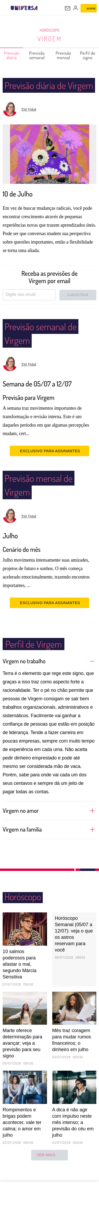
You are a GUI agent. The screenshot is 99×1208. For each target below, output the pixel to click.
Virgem (49, 38)
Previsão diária (11, 55)
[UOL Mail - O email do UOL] (67, 8)
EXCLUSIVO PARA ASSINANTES (49, 464)
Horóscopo (50, 30)
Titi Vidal (28, 123)
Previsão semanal (37, 55)
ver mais (49, 1169)
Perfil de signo (88, 55)
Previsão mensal (63, 55)
